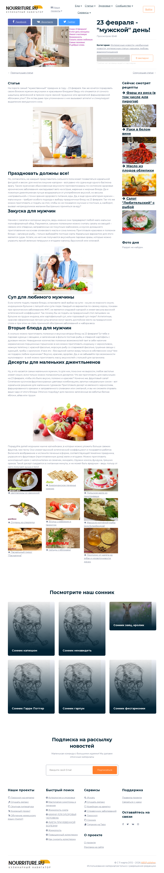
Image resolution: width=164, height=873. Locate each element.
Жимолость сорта (58, 810)
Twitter (70, 21)
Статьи (89, 6)
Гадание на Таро (95, 824)
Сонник (90, 820)
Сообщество (123, 6)
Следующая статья (143, 73)
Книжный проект (19, 811)
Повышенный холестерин (63, 834)
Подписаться (104, 770)
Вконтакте (45, 21)
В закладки (142, 58)
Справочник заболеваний (100, 811)
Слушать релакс (18, 802)
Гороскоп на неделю (21, 797)
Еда (77, 6)
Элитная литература (21, 806)
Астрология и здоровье (61, 797)
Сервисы (83, 12)
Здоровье (105, 6)
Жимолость (54, 830)
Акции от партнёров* (113, 58)
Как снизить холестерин (62, 839)
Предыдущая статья (22, 73)
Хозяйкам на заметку (97, 806)
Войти (148, 9)
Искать (89, 797)
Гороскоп (91, 815)
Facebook (19, 21)
